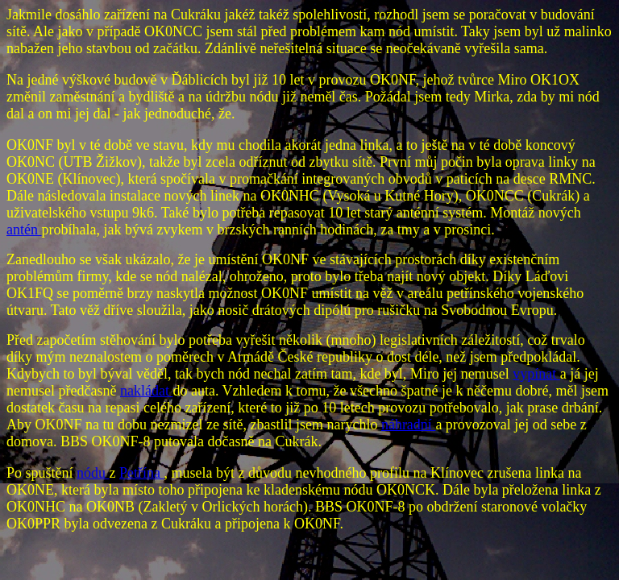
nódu (93, 473)
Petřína (141, 473)
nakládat (146, 391)
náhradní (408, 424)
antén (23, 230)
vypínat (536, 374)
